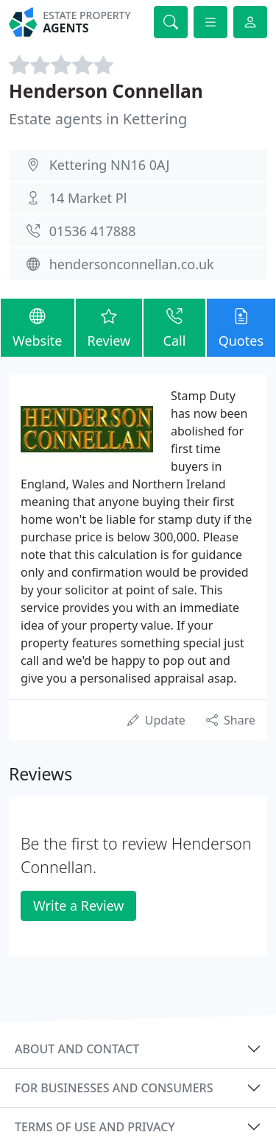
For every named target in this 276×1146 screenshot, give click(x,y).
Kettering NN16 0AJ (109, 165)
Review (109, 327)
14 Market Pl (88, 198)
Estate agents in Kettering (98, 119)
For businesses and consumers (114, 1088)
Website (38, 327)
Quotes (241, 327)
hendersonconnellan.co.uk (131, 264)
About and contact (77, 1049)
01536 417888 (92, 231)
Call (174, 327)
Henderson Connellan (106, 91)
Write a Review (78, 905)
